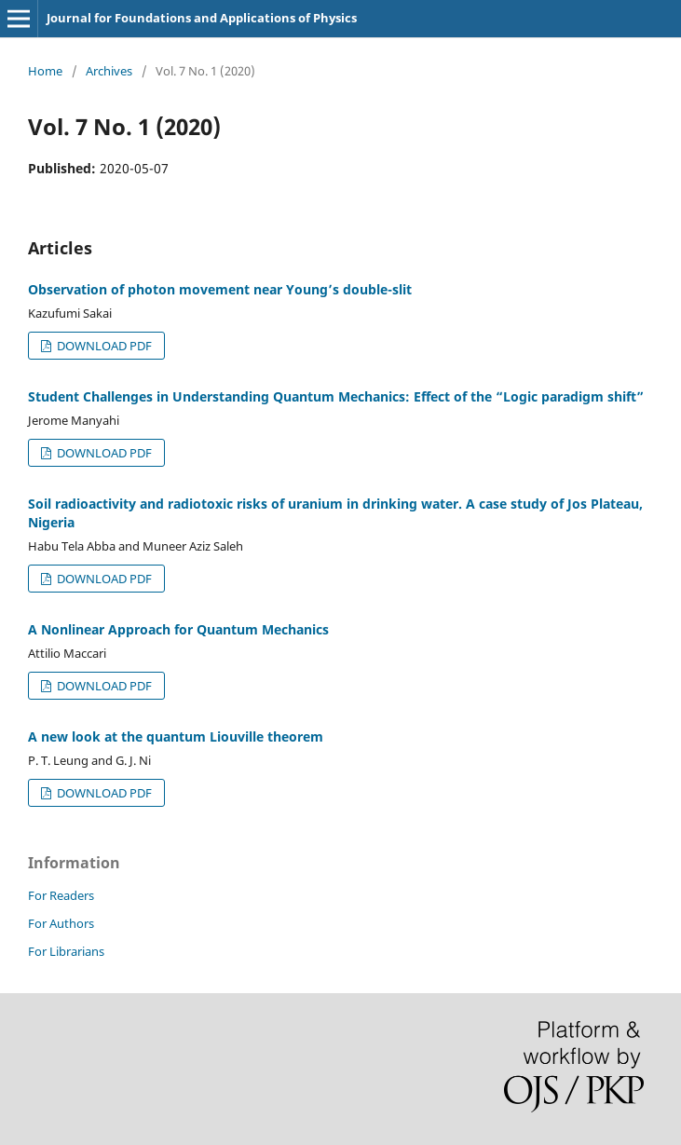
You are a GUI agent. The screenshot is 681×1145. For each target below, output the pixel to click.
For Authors (61, 923)
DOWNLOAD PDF (103, 345)
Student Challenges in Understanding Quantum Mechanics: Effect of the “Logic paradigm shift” (336, 396)
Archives (109, 70)
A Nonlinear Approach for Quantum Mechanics (178, 629)
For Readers (61, 895)
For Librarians (66, 951)
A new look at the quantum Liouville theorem (175, 736)
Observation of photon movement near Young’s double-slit (220, 289)
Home (45, 70)
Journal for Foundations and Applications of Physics (202, 17)
